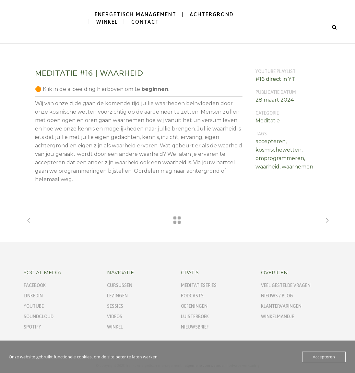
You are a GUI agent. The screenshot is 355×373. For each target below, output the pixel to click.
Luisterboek (195, 316)
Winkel (115, 326)
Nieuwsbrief (195, 326)
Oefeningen (194, 306)
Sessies (115, 306)
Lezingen (117, 295)
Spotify (32, 326)
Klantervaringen (281, 306)
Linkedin (33, 295)
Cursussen (119, 285)
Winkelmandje (277, 316)
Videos (114, 316)
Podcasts (192, 295)
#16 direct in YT (275, 79)
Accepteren (324, 357)
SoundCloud (38, 316)
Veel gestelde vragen (286, 285)
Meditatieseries (199, 285)
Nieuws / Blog (277, 295)
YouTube (34, 306)
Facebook (35, 285)
